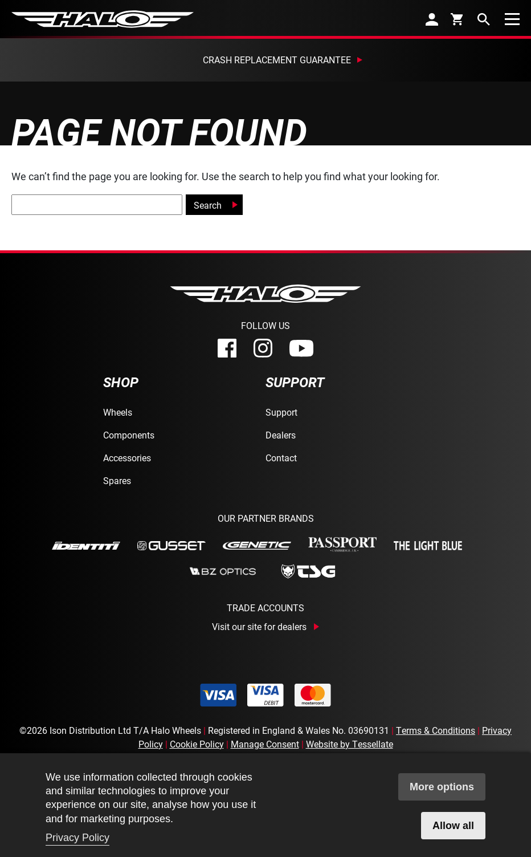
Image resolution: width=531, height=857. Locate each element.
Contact (281, 458)
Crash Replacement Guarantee (277, 60)
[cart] (457, 19)
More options (442, 787)
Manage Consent (265, 744)
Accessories (127, 458)
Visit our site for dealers (259, 626)
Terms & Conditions (435, 730)
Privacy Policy (77, 837)
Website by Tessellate (349, 744)
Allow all (453, 825)
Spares (117, 480)
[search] (483, 19)
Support (281, 412)
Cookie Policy (197, 744)
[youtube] (301, 348)
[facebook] (227, 348)
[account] (432, 19)
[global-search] (96, 204)
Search (208, 205)
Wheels (117, 412)
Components (128, 435)
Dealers (281, 435)
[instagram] (263, 348)
